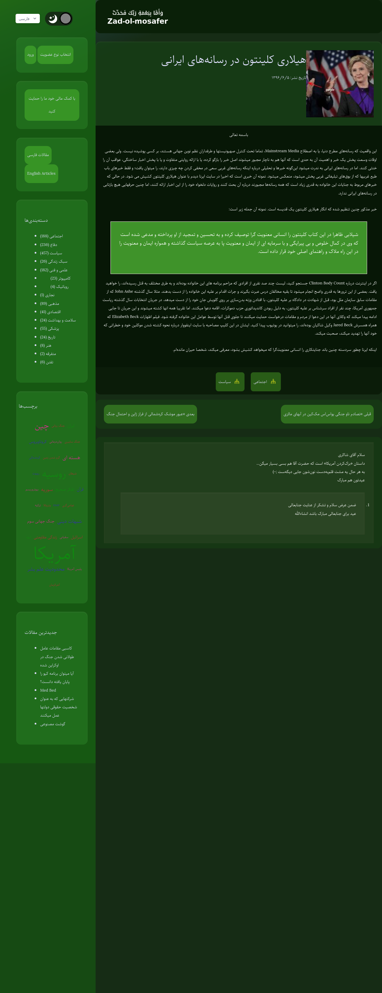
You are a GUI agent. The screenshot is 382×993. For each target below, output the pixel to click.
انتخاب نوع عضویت (55, 54)
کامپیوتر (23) (61, 278)
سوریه (47, 489)
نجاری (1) (47, 295)
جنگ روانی (58, 425)
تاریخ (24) (47, 337)
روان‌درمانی (55, 441)
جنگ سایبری (72, 441)
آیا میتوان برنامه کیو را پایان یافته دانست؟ (57, 677)
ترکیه (38, 505)
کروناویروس (38, 441)
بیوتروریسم (32, 489)
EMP (56, 505)
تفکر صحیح (64, 489)
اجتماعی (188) (51, 236)
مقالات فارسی (38, 154)
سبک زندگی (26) (54, 261)
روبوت (36, 473)
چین (42, 425)
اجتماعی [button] (261, 381)
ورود (30, 54)
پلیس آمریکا (74, 569)
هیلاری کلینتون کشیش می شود (151, 176)
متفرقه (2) (48, 353)
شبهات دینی (69, 521)
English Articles (41, 173)
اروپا (28, 537)
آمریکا (54, 553)
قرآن (80, 489)
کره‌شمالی (34, 457)
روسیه (54, 474)
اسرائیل (77, 537)
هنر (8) (45, 345)
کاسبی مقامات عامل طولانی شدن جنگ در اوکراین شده (57, 657)
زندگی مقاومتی (45, 537)
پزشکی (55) (49, 328)
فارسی (30, 18)
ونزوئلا (47, 505)
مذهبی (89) (49, 303)
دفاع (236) (48, 244)
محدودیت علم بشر (46, 568)
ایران (70, 425)
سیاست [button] (225, 381)
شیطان (73, 473)
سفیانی (64, 537)
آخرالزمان (54, 584)
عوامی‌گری (68, 505)
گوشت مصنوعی (52, 724)
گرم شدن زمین (51, 457)
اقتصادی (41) (50, 312)
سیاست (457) (51, 253)
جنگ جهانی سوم (41, 521)
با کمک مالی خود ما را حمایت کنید (52, 105)
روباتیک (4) (60, 286)
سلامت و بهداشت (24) (58, 320)
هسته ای (71, 457)
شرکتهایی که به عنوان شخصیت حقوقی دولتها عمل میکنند (58, 707)
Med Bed (48, 690)
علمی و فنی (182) (54, 270)
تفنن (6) (46, 362)
